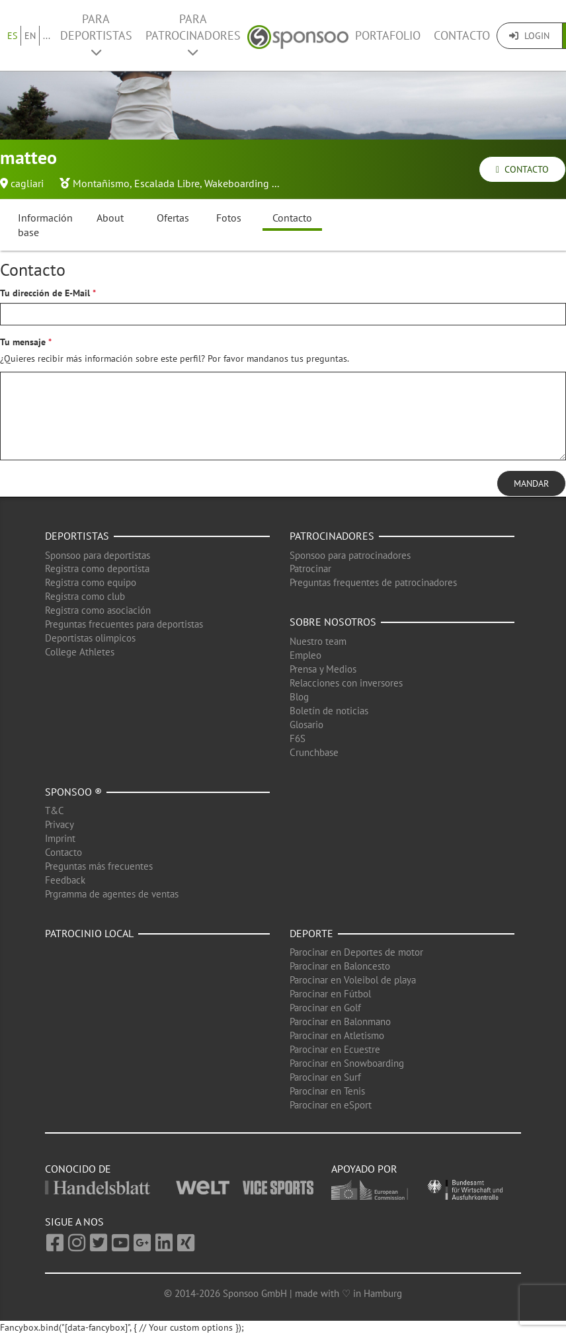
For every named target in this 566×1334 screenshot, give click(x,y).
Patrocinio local (89, 933)
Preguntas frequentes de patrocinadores (373, 582)
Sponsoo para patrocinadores (350, 555)
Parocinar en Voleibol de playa (353, 980)
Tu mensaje (23, 342)
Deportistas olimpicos (90, 638)
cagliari (27, 183)
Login (529, 36)
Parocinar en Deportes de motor (356, 952)
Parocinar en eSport (331, 1105)
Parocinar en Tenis (327, 1091)
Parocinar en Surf (325, 1077)
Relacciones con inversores (346, 683)
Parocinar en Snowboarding (347, 1063)
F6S (297, 738)
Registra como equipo (90, 582)
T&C (54, 810)
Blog (299, 696)
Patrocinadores (332, 535)
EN (30, 36)
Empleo (305, 655)
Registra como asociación (98, 610)
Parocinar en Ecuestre (335, 1049)
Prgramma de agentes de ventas (112, 894)
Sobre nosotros (333, 621)
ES (12, 36)
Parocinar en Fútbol (330, 993)
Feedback (65, 880)
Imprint (60, 838)
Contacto (462, 35)
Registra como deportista (97, 568)
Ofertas (173, 217)
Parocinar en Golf (325, 1007)
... (46, 36)
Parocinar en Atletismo (337, 1035)
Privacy (59, 824)
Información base (45, 225)
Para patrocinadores (193, 34)
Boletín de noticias (329, 710)
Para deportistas (96, 34)
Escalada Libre (167, 183)
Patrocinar (310, 568)
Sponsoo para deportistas (97, 555)
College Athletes (79, 652)
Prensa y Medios (323, 669)
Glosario (306, 724)
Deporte (311, 933)
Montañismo (101, 183)
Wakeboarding (236, 183)
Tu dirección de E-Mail (45, 293)
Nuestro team (318, 641)
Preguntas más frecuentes (99, 866)
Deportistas (77, 535)
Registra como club (85, 596)
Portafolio (388, 35)
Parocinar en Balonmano (340, 1021)
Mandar (531, 483)
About (110, 217)
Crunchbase (314, 752)
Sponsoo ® (73, 791)
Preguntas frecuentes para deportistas (124, 624)
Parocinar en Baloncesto (340, 966)
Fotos (228, 217)
